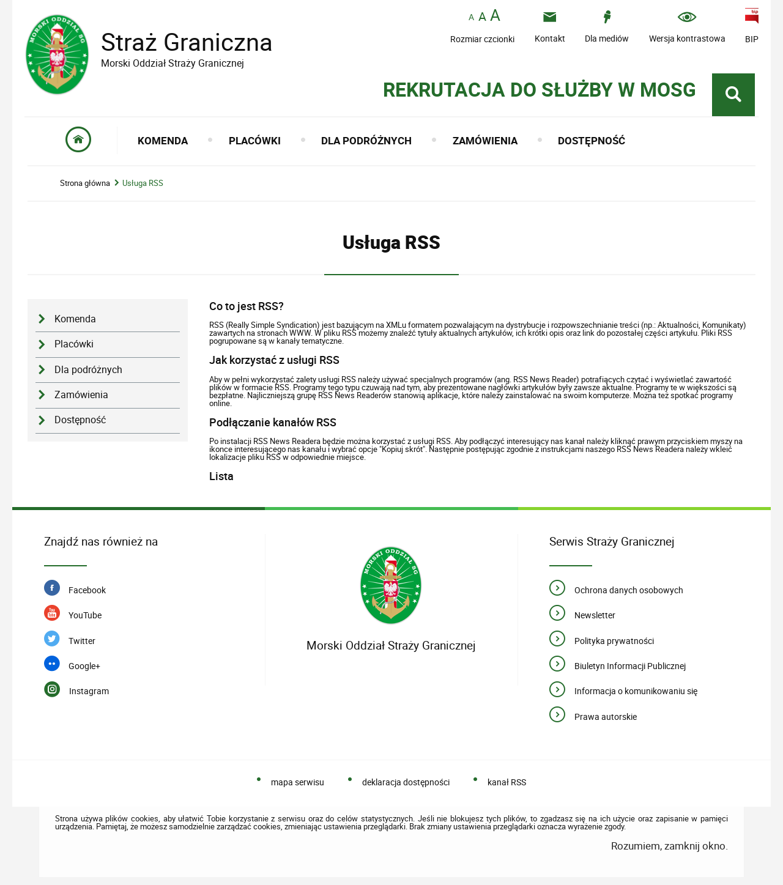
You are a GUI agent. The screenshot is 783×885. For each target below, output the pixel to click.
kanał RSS (507, 782)
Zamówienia (81, 394)
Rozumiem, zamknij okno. (669, 846)
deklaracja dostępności (406, 782)
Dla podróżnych (88, 369)
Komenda (75, 319)
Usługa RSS (142, 183)
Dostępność (80, 419)
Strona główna (85, 183)
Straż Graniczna (177, 42)
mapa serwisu (297, 782)
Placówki (74, 344)
